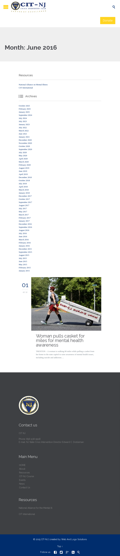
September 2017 (25, 202)
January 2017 (24, 221)
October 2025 (24, 106)
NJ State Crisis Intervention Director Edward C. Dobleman (55, 442)
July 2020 (23, 152)
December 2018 (25, 177)
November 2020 (25, 143)
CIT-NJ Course (26, 476)
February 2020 (25, 165)
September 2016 (25, 227)
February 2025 (25, 109)
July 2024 (23, 118)
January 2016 (24, 246)
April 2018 (23, 186)
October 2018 (24, 180)
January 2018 (24, 193)
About (22, 469)
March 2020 (24, 162)
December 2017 (25, 196)
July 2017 (23, 208)
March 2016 (24, 239)
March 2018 (24, 190)
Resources (24, 472)
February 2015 (25, 267)
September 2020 (25, 149)
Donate (108, 20)
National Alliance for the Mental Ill (35, 508)
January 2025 (24, 112)
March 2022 (24, 130)
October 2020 (24, 146)
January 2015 (24, 271)
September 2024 (25, 115)
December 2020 (25, 140)
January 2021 (24, 137)
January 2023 (24, 124)
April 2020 (23, 158)
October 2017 (24, 199)
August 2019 (24, 168)
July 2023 (23, 121)
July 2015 (23, 258)
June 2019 (23, 171)
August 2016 (24, 230)
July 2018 (23, 183)
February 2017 (25, 218)
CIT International (26, 88)
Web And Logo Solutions (74, 539)
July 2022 (23, 127)
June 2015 (23, 261)
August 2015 (24, 255)
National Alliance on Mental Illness (33, 84)
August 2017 (24, 205)
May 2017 (23, 211)
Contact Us (24, 487)
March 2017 (24, 214)
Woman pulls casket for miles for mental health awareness (60, 340)
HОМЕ (22, 465)
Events (22, 480)
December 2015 (25, 249)
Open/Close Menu (6, 7)
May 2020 (23, 155)
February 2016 (25, 243)
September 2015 (25, 252)
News (22, 484)
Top (59, 546)
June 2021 (23, 134)
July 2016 (23, 233)
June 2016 (23, 236)
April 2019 (23, 174)
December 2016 (25, 224)
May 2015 (23, 264)
